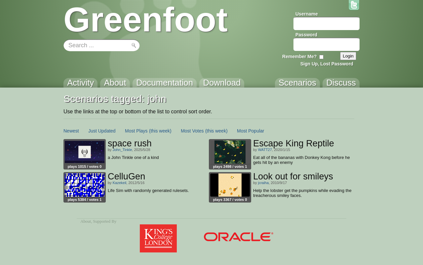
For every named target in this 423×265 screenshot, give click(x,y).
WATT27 (265, 150)
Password (306, 34)
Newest (71, 130)
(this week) (160, 130)
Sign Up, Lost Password (326, 63)
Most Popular (250, 130)
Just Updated (102, 130)
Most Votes (192, 130)
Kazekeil (120, 183)
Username (306, 14)
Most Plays (136, 130)
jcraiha (263, 183)
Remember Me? (299, 56)
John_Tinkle (122, 150)
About (85, 221)
